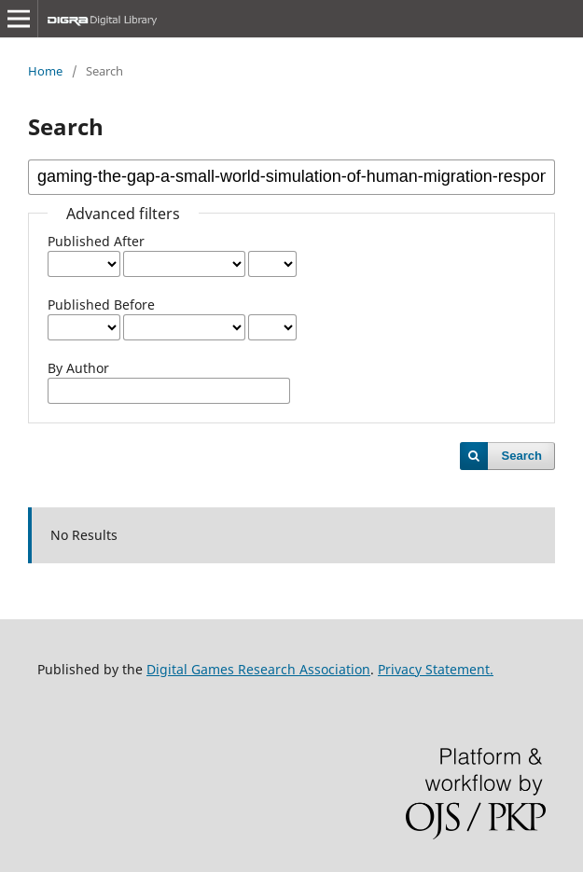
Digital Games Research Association (258, 669)
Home (45, 70)
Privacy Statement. (435, 669)
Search (522, 456)
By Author (78, 368)
